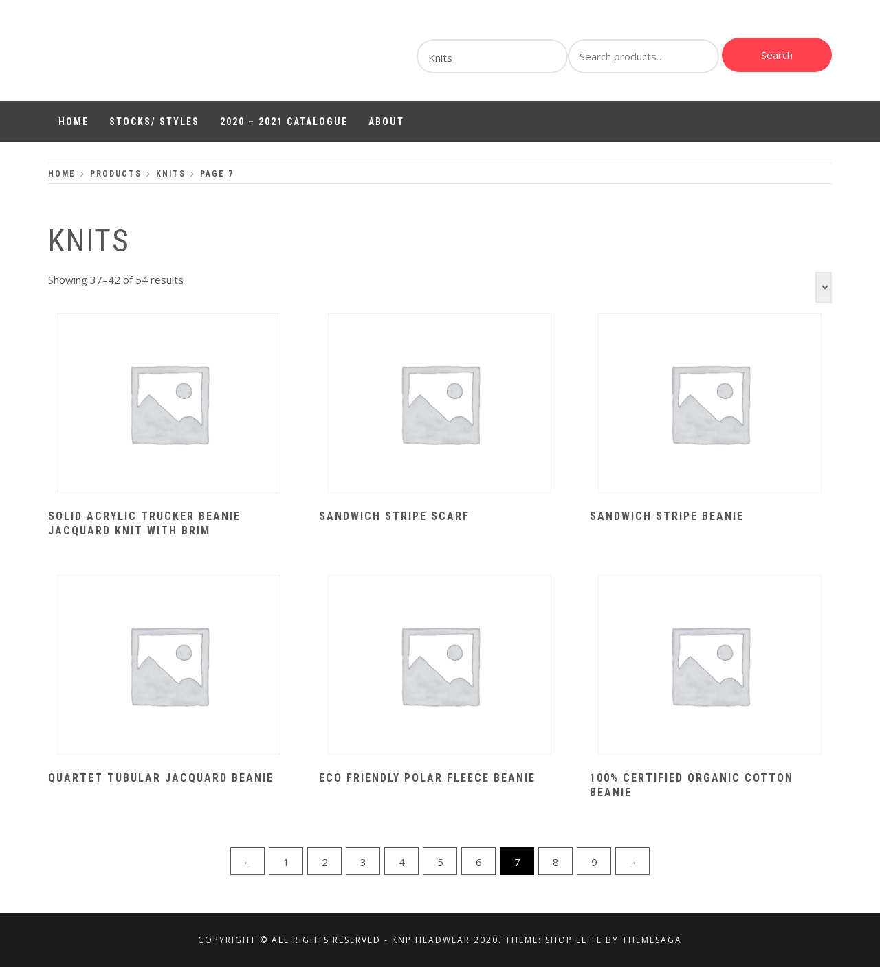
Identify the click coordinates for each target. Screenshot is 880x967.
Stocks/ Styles (154, 121)
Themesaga (652, 940)
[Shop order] (823, 287)
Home (73, 121)
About (386, 121)
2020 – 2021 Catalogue (284, 121)
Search (777, 55)
